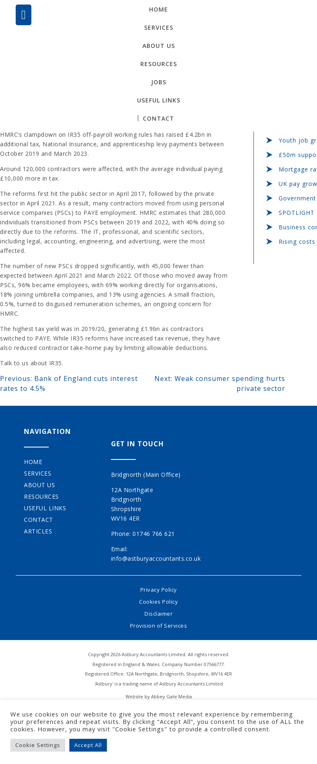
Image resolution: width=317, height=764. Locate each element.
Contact (158, 118)
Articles (38, 531)
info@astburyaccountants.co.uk (156, 558)
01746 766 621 (153, 534)
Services (158, 27)
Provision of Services (158, 625)
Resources (158, 64)
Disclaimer (158, 613)
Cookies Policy (158, 601)
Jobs (158, 82)
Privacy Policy (158, 589)
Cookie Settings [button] (37, 745)
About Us (158, 46)
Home (158, 9)
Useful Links (158, 100)
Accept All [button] (88, 745)
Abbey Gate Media (171, 696)
